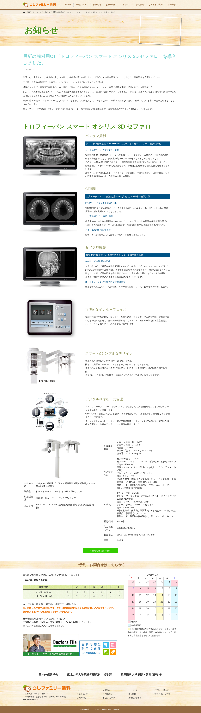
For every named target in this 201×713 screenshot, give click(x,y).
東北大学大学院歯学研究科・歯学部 (89, 674)
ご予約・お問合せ (161, 690)
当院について (82, 694)
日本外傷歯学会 (48, 674)
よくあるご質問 (109, 698)
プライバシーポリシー (163, 694)
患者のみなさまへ (136, 698)
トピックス (133, 690)
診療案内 (106, 690)
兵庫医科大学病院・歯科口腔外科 (141, 674)
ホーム (79, 690)
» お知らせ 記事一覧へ (100, 551)
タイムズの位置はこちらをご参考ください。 (44, 626)
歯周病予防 (81, 698)
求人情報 (132, 694)
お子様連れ (107, 694)
